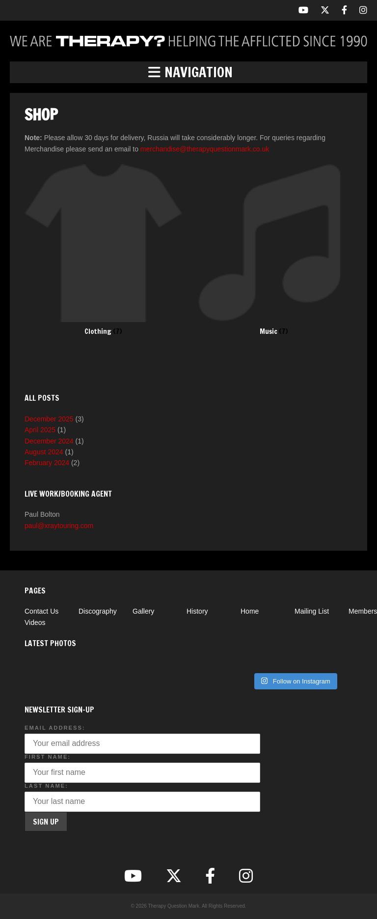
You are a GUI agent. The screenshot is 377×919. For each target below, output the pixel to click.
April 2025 (40, 430)
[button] (188, 72)
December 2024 (49, 441)
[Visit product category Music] (273, 250)
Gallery (143, 611)
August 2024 (44, 452)
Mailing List (312, 611)
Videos (35, 622)
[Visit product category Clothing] (103, 250)
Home (250, 611)
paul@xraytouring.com (59, 526)
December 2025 (49, 419)
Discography (98, 611)
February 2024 (47, 463)
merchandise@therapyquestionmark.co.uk (204, 149)
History (197, 611)
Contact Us (41, 611)
